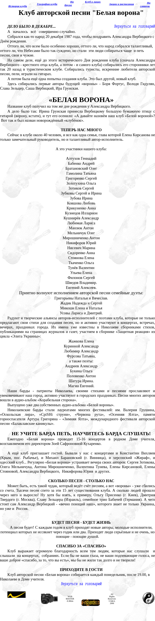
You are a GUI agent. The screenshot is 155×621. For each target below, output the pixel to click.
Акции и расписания (121, 4)
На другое (69, 3)
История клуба (17, 6)
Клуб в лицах (93, 1)
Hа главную (145, 4)
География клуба (47, 4)
